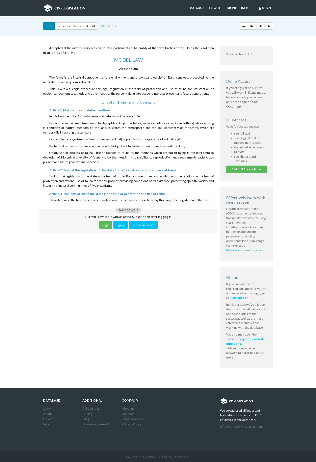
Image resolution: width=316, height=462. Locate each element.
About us (128, 408)
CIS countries (91, 408)
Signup (120, 225)
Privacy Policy (131, 424)
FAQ (85, 419)
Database (197, 8)
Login (264, 8)
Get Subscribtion (143, 225)
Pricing (231, 8)
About (90, 26)
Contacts (128, 413)
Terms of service (133, 419)
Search (47, 408)
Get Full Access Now (246, 169)
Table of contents (69, 26)
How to (215, 8)
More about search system (244, 250)
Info (244, 8)
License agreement (95, 424)
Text (49, 26)
